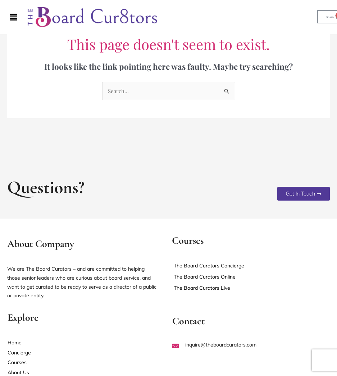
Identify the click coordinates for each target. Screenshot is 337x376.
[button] (13, 17)
